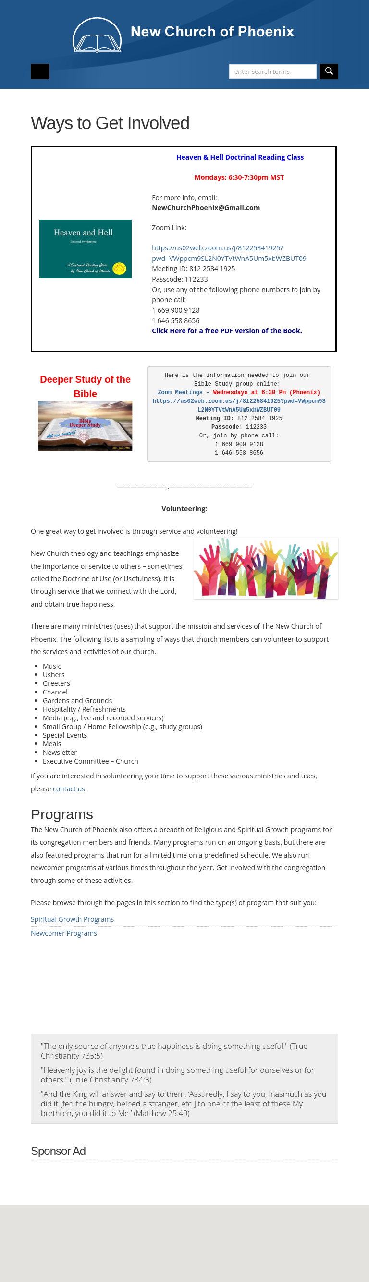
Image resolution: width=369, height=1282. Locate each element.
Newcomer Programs (64, 933)
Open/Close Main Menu (40, 71)
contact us (69, 788)
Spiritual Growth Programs (72, 919)
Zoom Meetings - (202, 392)
